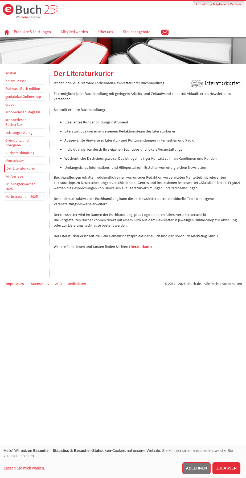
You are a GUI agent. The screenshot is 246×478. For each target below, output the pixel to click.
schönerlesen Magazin (22, 112)
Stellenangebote (136, 31)
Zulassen (226, 468)
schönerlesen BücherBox (16, 122)
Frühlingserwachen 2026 (20, 186)
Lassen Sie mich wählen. (24, 468)
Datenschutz (40, 283)
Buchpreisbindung (19, 152)
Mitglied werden (74, 31)
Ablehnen (196, 468)
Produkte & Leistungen (32, 31)
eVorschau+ (14, 160)
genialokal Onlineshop (23, 96)
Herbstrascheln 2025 (21, 196)
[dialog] (123, 461)
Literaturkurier (141, 246)
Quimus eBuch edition (22, 88)
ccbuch (11, 104)
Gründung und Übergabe (17, 142)
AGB (58, 283)
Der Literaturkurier (21, 168)
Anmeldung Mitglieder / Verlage (218, 4)
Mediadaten (76, 283)
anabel (10, 73)
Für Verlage (14, 176)
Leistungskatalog (18, 132)
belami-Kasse (15, 80)
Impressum (15, 283)
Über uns (105, 31)
